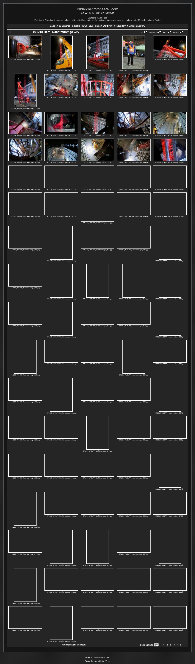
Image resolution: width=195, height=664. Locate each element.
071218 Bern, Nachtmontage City (129, 26)
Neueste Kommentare (83, 20)
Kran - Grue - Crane (91, 26)
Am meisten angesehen (105, 20)
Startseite (92, 18)
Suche (158, 20)
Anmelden (102, 18)
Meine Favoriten (145, 20)
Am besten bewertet (127, 20)
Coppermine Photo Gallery (101, 657)
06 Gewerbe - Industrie (69, 26)
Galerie (53, 26)
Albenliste (49, 20)
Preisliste (38, 20)
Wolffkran (107, 26)
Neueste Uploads (63, 20)
